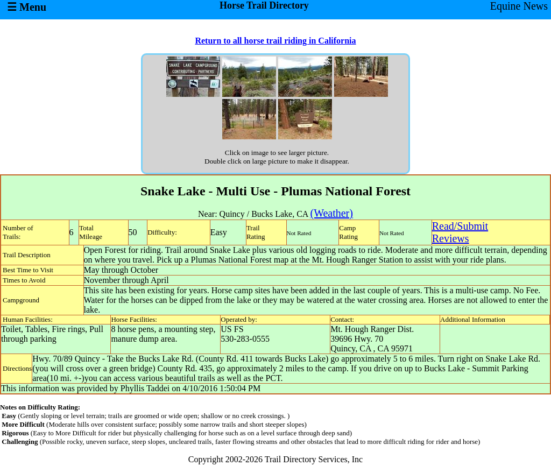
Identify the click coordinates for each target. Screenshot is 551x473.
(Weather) (331, 213)
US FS (232, 329)
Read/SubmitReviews (460, 232)
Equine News (519, 6)
